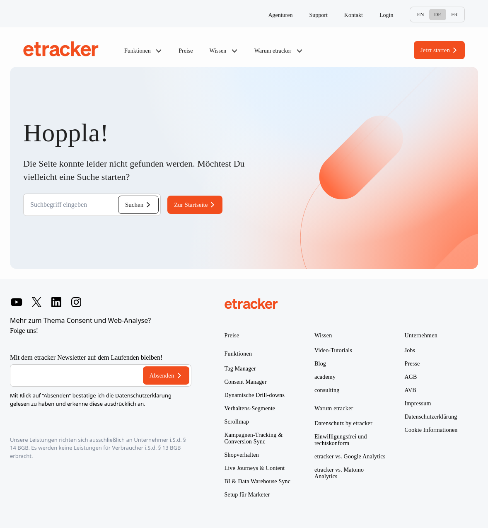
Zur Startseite (191, 204)
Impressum (418, 403)
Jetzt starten (435, 50)
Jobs (410, 350)
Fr (454, 14)
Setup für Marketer (247, 495)
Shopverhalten (242, 455)
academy (325, 377)
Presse (412, 364)
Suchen (134, 204)
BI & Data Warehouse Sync (258, 481)
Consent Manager (246, 382)
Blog (320, 364)
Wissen (224, 51)
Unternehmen (421, 335)
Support (318, 15)
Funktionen (143, 51)
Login (386, 15)
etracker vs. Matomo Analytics (339, 473)
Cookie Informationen (431, 430)
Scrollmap (237, 422)
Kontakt (353, 15)
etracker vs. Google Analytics (349, 456)
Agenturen (280, 15)
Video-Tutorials (333, 350)
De (437, 14)
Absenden (162, 375)
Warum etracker (278, 51)
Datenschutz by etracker (343, 423)
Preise (186, 51)
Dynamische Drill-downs (255, 395)
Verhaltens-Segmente (250, 408)
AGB (411, 377)
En (420, 14)
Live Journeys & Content (255, 468)
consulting (326, 390)
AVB (410, 390)
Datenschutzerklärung (143, 395)
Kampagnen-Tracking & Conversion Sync (254, 438)
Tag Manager (240, 369)
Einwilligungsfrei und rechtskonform (340, 440)
